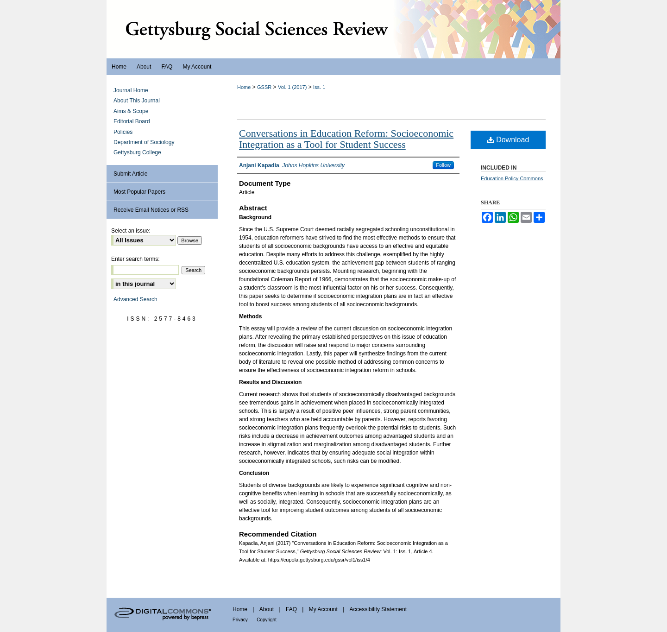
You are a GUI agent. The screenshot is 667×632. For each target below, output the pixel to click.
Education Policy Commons (512, 178)
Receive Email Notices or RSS (151, 210)
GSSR (264, 87)
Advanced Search (135, 299)
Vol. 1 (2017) (292, 87)
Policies (122, 132)
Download (508, 140)
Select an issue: (131, 231)
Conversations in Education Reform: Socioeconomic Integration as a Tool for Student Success (346, 138)
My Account (323, 609)
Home (244, 87)
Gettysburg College (137, 152)
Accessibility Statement (378, 609)
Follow (443, 165)
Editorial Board (131, 121)
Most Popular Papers (139, 192)
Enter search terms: (135, 259)
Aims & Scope (130, 111)
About (266, 609)
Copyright (267, 619)
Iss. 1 (319, 87)
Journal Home (130, 90)
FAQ (291, 609)
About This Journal (136, 100)
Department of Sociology (143, 142)
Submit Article (130, 174)
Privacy (240, 619)
